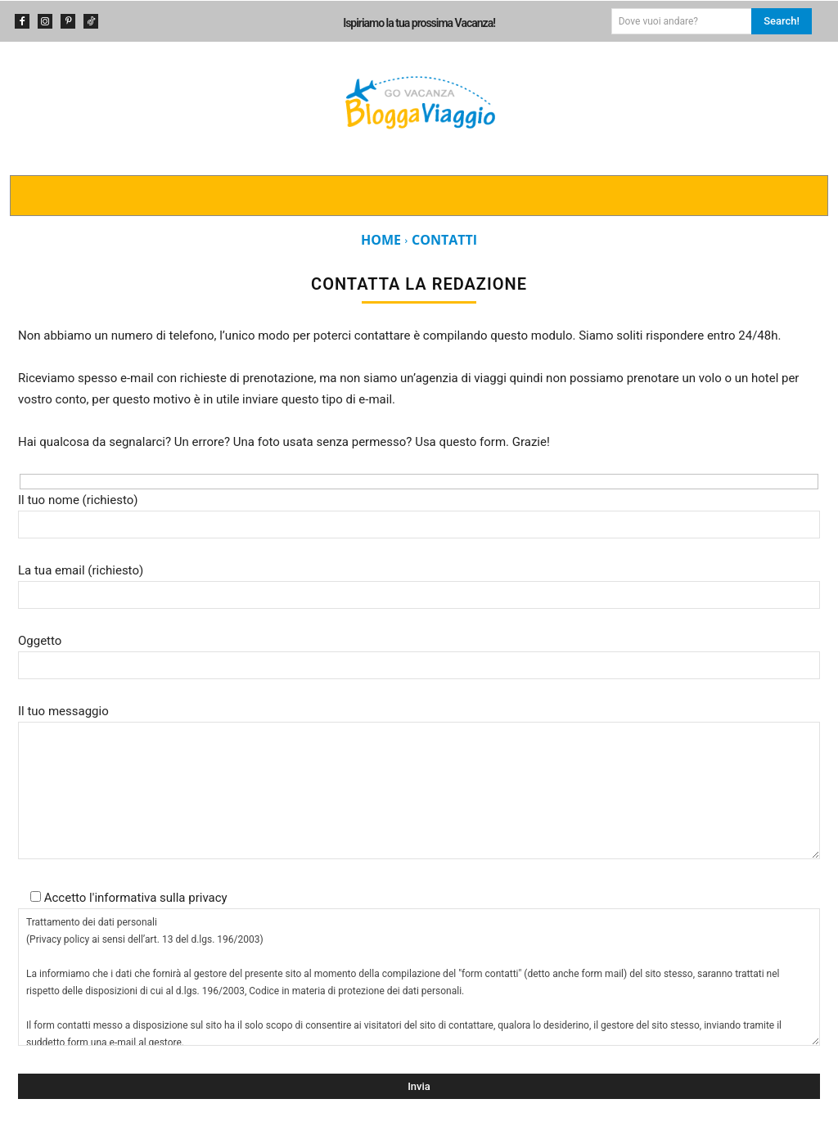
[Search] (781, 21)
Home (381, 240)
